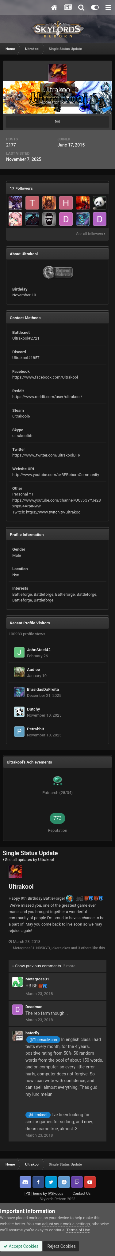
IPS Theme (33, 1193)
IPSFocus (55, 1193)
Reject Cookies (61, 1246)
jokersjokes (61, 948)
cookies (36, 1217)
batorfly (32, 1033)
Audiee (33, 669)
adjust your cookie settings (66, 1224)
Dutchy (33, 709)
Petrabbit (35, 728)
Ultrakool (21, 886)
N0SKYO (43, 948)
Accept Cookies (21, 1246)
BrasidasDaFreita (43, 689)
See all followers (90, 234)
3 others (84, 948)
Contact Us (81, 1193)
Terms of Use (78, 1230)
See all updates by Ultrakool (28, 859)
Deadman (33, 1006)
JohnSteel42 (39, 649)
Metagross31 (24, 948)
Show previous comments (43, 966)
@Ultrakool (38, 1115)
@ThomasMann (43, 1039)
